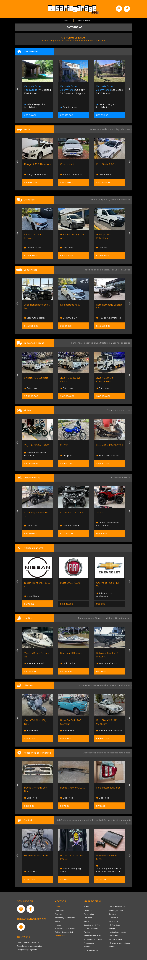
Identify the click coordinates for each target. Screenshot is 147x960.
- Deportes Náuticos (117, 907)
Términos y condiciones (65, 918)
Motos (86, 921)
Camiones (88, 918)
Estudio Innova (68, 107)
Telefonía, (62, 820)
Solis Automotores (34, 318)
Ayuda (57, 921)
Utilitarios (88, 910)
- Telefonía (113, 918)
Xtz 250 (64, 445)
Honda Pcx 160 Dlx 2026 (109, 445)
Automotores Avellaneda (104, 594)
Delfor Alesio (104, 174)
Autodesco (31, 730)
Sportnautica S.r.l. (70, 525)
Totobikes (30, 871)
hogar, (95, 820)
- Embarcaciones (91, 950)
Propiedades (89, 943)
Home (57, 907)
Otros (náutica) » (123, 618)
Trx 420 (100, 512)
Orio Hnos (66, 247)
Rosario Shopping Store (70, 870)
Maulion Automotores (108, 318)
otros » (128, 823)
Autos (86, 907)
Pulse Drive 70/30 (70, 582)
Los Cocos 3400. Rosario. (109, 90)
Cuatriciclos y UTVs (92, 925)
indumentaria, (124, 820)
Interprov (66, 455)
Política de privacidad (64, 932)
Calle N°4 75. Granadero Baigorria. (73, 90)
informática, (86, 820)
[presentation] (17, 89)
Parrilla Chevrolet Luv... (72, 787)
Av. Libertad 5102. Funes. (37, 90)
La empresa (59, 910)
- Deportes (113, 936)
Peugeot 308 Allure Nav (37, 164)
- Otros (112, 946)
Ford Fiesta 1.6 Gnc (106, 164)
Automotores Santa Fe (109, 730)
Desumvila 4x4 (32, 247)
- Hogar (112, 928)
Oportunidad (67, 164)
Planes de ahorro (91, 928)
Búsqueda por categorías (65, 928)
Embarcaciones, (86, 618)
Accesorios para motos (118, 752)
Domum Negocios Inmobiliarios (106, 105)
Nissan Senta (31, 596)
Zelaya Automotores (35, 174)
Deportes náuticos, (105, 618)
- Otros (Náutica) (116, 910)
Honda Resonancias (107, 455)
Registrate (84, 20)
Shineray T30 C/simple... (37, 377)
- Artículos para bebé (117, 932)
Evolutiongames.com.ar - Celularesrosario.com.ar (109, 869)
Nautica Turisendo (106, 663)
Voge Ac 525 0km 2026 (36, 445)
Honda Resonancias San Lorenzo (107, 524)
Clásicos (87, 932)
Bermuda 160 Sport (70, 653)
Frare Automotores (71, 174)
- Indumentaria (115, 939)
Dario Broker (68, 663)
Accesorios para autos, (95, 752)
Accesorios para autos (92, 936)
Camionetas (89, 914)
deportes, (112, 820)
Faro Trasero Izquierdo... (109, 787)
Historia (58, 925)
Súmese (58, 914)
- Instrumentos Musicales (119, 943)
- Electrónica (114, 921)
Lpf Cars (101, 247)
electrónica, (73, 820)
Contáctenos (60, 936)
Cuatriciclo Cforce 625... (72, 512)
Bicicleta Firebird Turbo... (37, 855)
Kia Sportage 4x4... (70, 304)
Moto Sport (31, 525)
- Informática (114, 925)
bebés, (103, 820)
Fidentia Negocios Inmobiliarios (34, 105)
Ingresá (64, 20)
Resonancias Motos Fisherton (35, 454)
